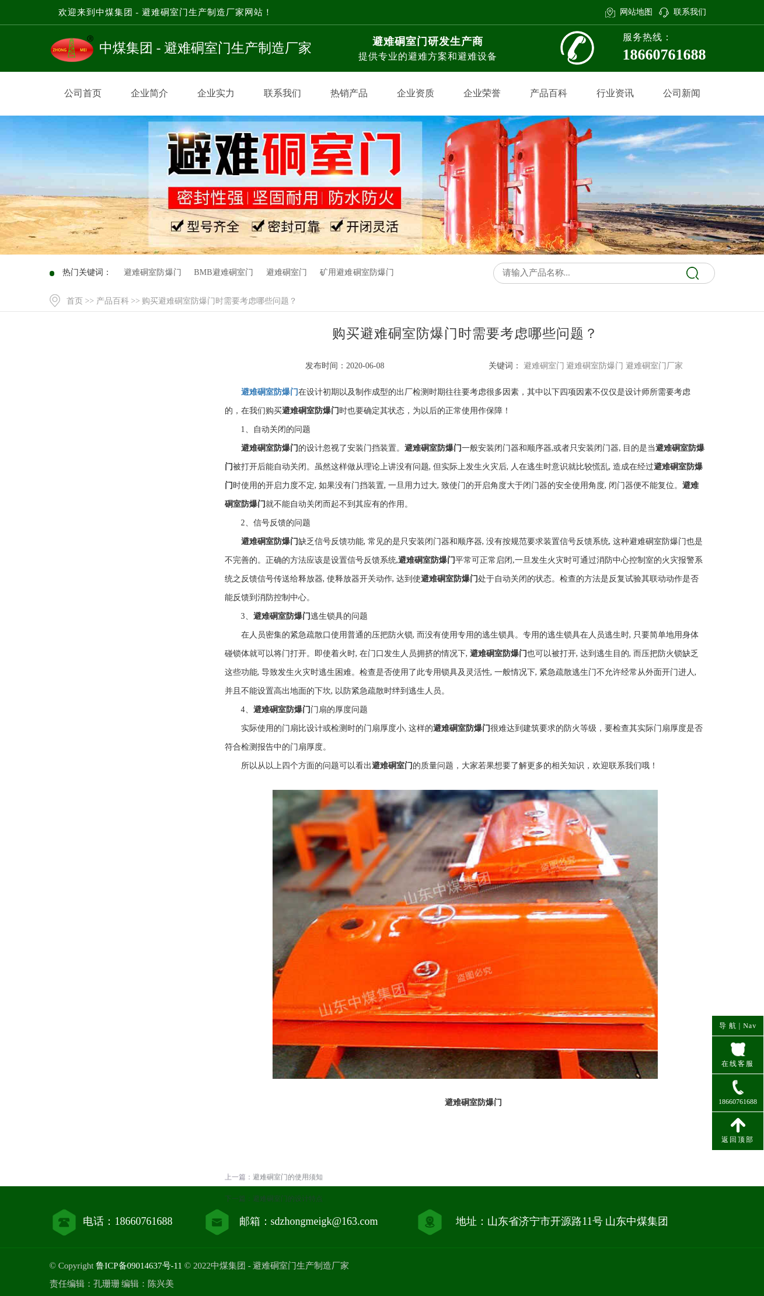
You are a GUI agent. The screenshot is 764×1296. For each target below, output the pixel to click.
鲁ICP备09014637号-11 (139, 1265)
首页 (75, 301)
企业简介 (149, 93)
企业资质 (415, 93)
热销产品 (349, 93)
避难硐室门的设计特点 (288, 1238)
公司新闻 (681, 93)
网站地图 (636, 12)
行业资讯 (615, 93)
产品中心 (132, 423)
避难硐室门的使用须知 (288, 1216)
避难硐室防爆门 (269, 392)
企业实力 (216, 93)
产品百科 (548, 93)
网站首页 (132, 399)
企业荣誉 (482, 93)
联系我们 (690, 12)
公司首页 (83, 93)
